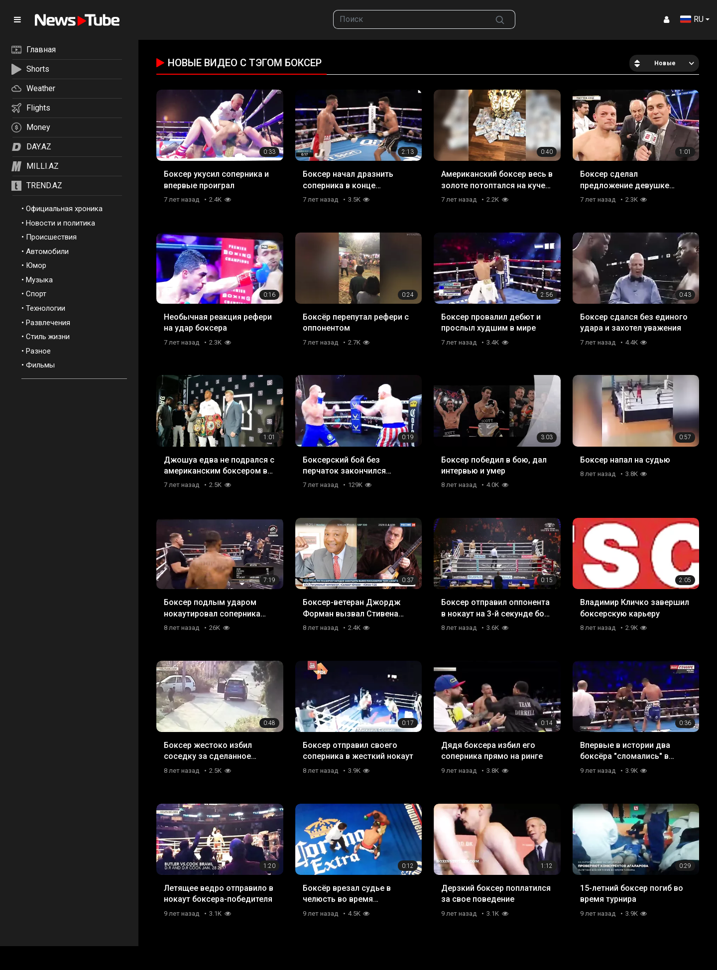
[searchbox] (409, 19)
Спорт (36, 293)
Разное (38, 351)
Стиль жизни (48, 336)
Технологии (45, 308)
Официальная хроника (64, 208)
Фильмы (40, 365)
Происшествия (51, 237)
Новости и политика (60, 223)
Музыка (39, 279)
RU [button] (692, 19)
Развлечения (48, 322)
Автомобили (47, 251)
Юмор (36, 265)
